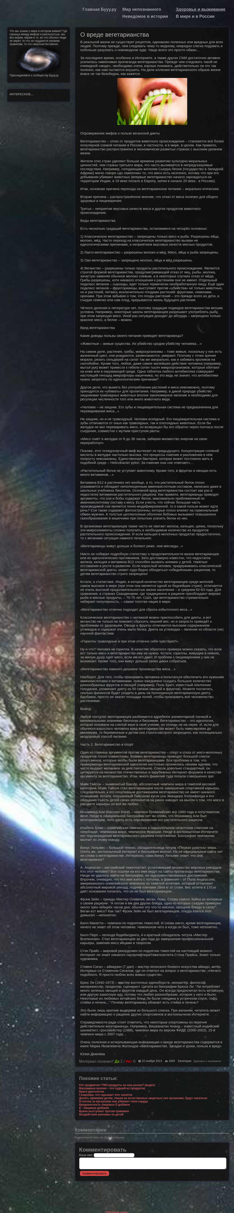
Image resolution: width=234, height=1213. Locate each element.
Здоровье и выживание (201, 9)
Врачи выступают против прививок (104, 1111)
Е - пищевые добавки (94, 1108)
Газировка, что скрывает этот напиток (105, 1095)
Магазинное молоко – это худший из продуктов (112, 1088)
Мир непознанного (141, 9)
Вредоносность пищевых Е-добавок (104, 1104)
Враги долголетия (91, 1091)
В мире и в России (195, 16)
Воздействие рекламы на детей (101, 1114)
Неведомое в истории (145, 16)
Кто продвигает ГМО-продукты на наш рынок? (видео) (117, 1085)
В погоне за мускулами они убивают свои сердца (113, 1101)
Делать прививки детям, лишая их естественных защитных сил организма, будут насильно (143, 1098)
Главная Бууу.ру (100, 9)
